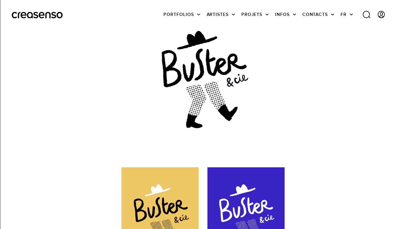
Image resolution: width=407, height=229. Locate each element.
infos (282, 14)
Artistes (218, 14)
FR (344, 14)
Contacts (315, 14)
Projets (251, 14)
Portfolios (178, 14)
